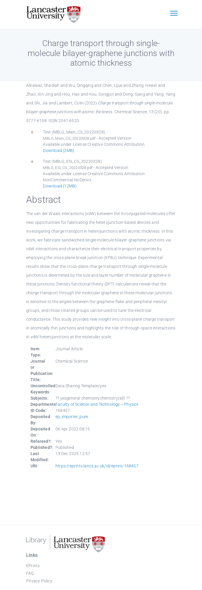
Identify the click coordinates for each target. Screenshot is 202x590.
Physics (131, 404)
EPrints (33, 565)
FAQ (30, 573)
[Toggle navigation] (173, 13)
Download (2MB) (58, 150)
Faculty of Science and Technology (87, 404)
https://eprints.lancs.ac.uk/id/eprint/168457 (97, 466)
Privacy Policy (39, 581)
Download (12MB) (60, 186)
